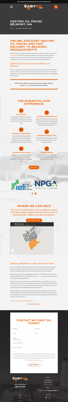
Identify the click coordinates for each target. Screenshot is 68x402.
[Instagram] (49, 397)
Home (20, 397)
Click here (39, 276)
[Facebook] (46, 397)
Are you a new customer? (18, 343)
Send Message (34, 365)
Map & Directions (48, 384)
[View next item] (36, 193)
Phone (14, 333)
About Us (20, 400)
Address (15, 338)
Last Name (37, 328)
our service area (34, 220)
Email (36, 333)
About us (34, 167)
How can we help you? (17, 347)
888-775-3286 (20, 387)
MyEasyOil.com (14, 55)
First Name (15, 328)
